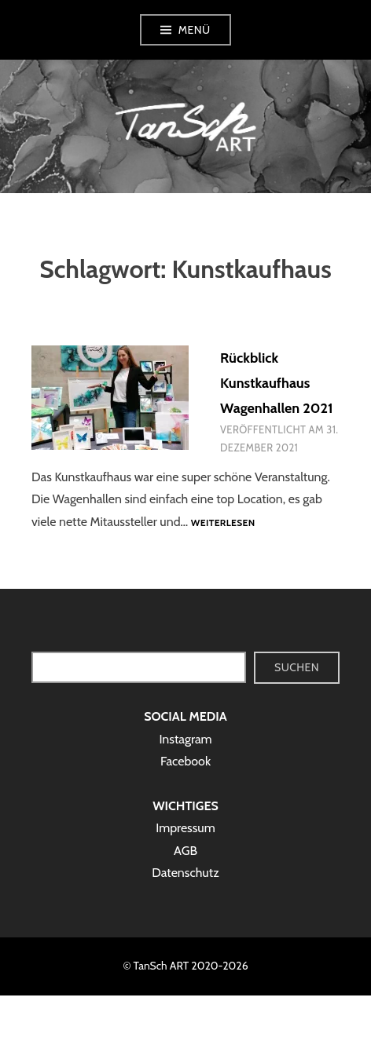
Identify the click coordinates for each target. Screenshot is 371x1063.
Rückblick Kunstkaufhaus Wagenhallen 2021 (276, 383)
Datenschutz (185, 872)
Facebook (185, 761)
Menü (194, 30)
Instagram (185, 739)
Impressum (185, 827)
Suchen (296, 667)
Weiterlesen (223, 523)
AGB (185, 850)
